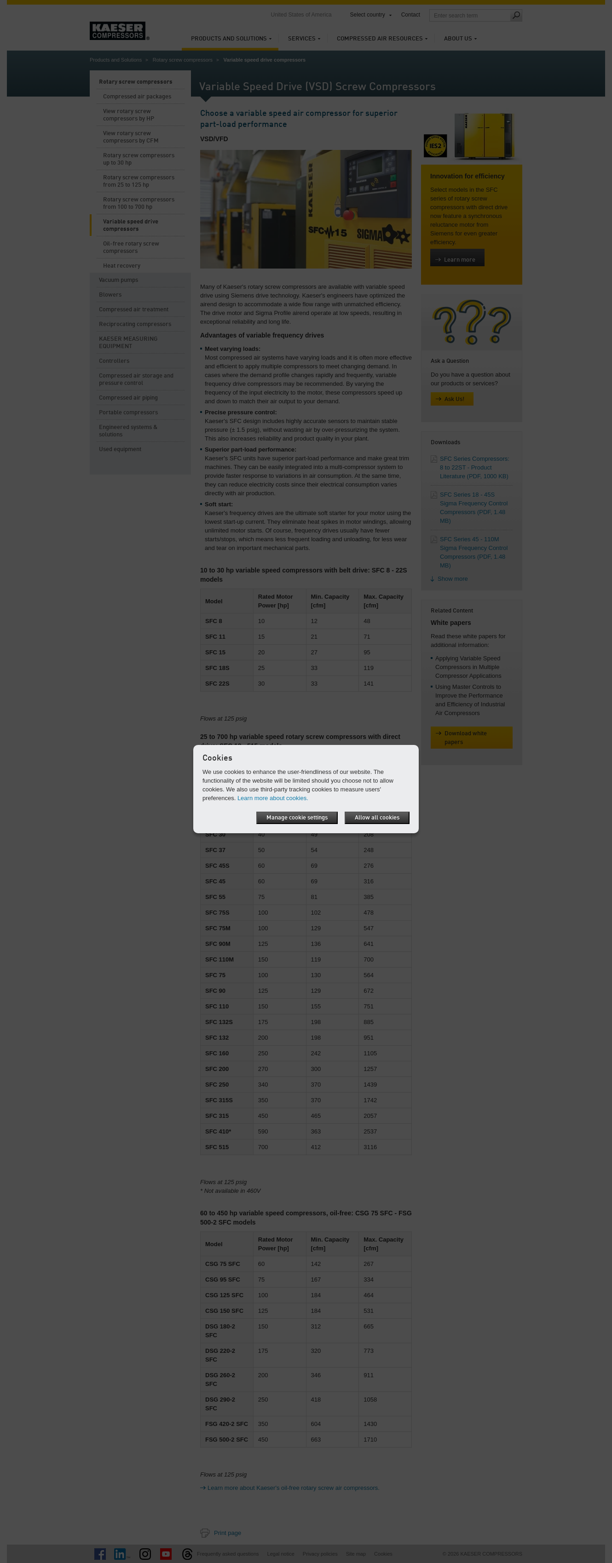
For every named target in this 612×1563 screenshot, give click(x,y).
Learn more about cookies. (272, 798)
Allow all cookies (377, 818)
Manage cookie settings (297, 818)
